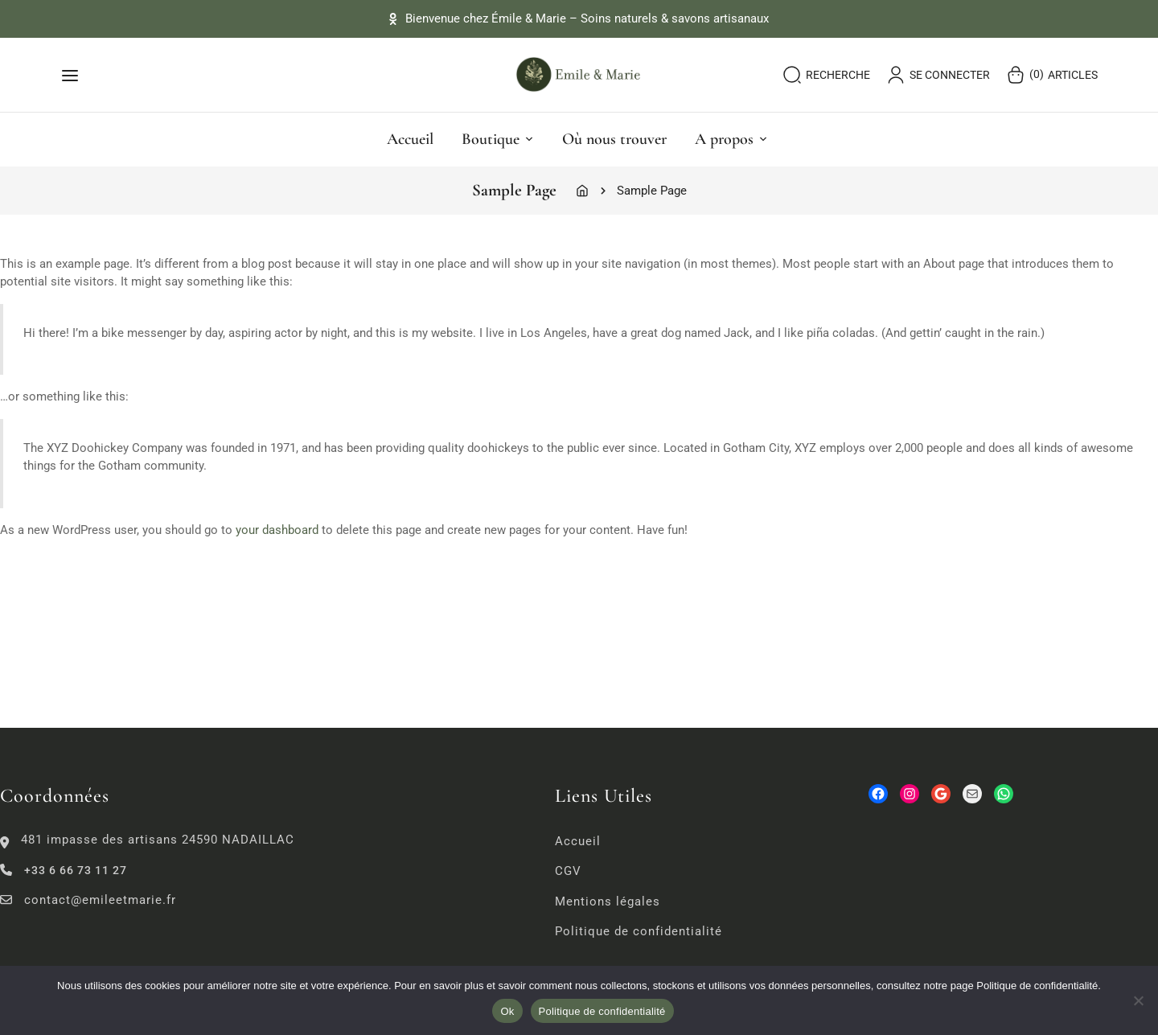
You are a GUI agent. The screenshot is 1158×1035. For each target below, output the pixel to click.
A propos (731, 139)
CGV (568, 871)
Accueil (410, 139)
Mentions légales (607, 901)
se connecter (938, 74)
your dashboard (277, 530)
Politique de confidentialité (638, 931)
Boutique (498, 139)
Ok (507, 1011)
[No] (1138, 1000)
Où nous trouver (614, 139)
